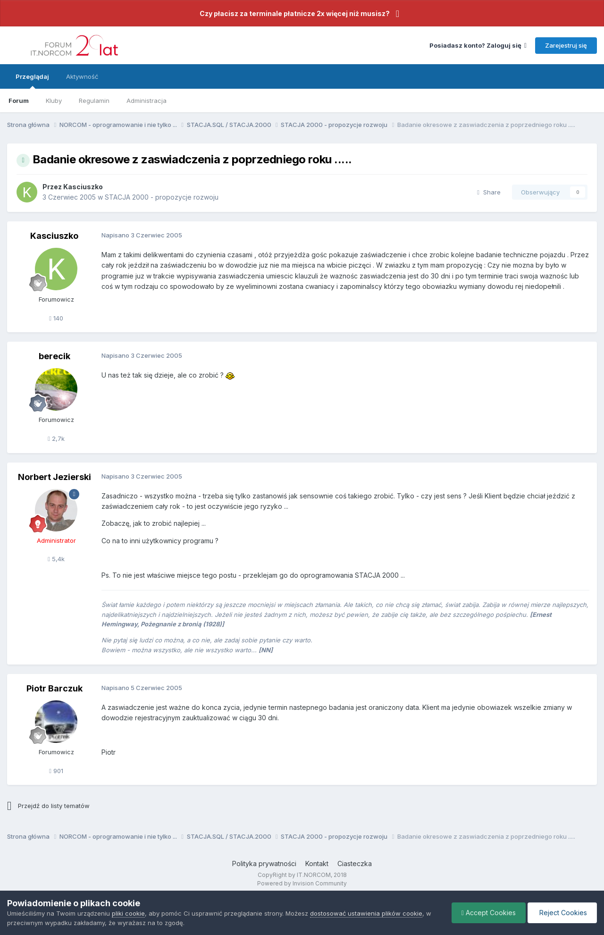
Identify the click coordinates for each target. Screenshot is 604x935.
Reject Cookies (562, 913)
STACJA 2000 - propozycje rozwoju (161, 197)
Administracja (146, 100)
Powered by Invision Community (302, 883)
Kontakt (316, 863)
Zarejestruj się (566, 45)
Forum (18, 100)
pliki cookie (128, 913)
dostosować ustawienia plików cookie (366, 913)
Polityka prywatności (264, 863)
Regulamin (94, 100)
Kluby (54, 100)
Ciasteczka (354, 863)
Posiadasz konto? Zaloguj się (478, 45)
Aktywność (82, 76)
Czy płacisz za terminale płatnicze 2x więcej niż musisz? (295, 13)
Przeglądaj (32, 81)
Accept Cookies (488, 913)
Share (489, 192)
